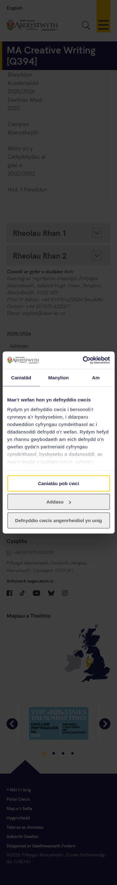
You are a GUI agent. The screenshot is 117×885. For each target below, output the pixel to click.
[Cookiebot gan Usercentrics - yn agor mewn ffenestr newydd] (83, 360)
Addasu (58, 501)
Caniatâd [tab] (21, 377)
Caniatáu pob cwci (58, 483)
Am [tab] (96, 377)
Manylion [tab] (58, 377)
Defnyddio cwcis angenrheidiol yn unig (58, 520)
